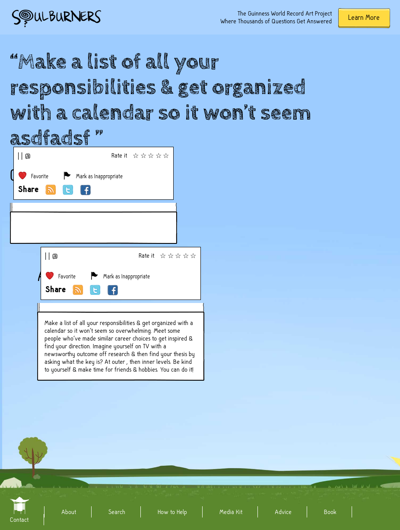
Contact (19, 519)
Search (116, 511)
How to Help (172, 511)
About (68, 511)
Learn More (364, 17)
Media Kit (230, 511)
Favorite (39, 176)
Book (330, 511)
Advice (283, 511)
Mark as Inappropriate (99, 176)
